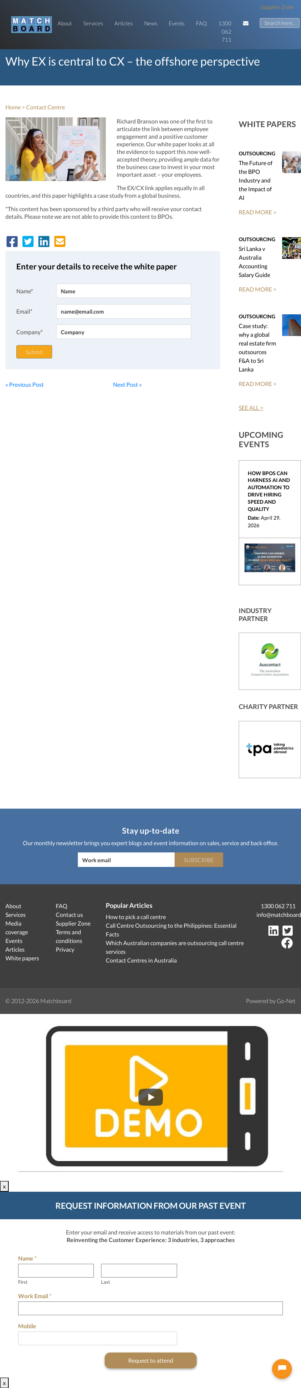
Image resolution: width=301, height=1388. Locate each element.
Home (13, 107)
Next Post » (127, 384)
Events (176, 23)
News (150, 23)
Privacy (65, 949)
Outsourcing (257, 153)
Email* (24, 311)
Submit (34, 351)
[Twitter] (289, 932)
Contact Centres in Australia (141, 960)
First (23, 1282)
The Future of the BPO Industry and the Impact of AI (255, 180)
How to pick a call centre (136, 916)
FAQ (201, 23)
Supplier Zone (277, 7)
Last (105, 1282)
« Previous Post (24, 384)
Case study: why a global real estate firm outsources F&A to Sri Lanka (257, 347)
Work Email (34, 1295)
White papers (22, 958)
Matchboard (55, 1000)
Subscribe (199, 859)
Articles (123, 23)
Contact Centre (45, 107)
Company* (29, 331)
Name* (24, 291)
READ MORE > (257, 212)
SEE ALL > (251, 407)
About (65, 23)
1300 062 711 (224, 31)
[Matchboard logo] (31, 24)
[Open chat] (282, 1369)
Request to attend (150, 1360)
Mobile (27, 1325)
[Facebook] (288, 945)
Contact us (69, 914)
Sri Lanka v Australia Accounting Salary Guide (254, 261)
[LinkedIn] (274, 932)
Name (27, 1258)
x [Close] (4, 1186)
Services (93, 23)
